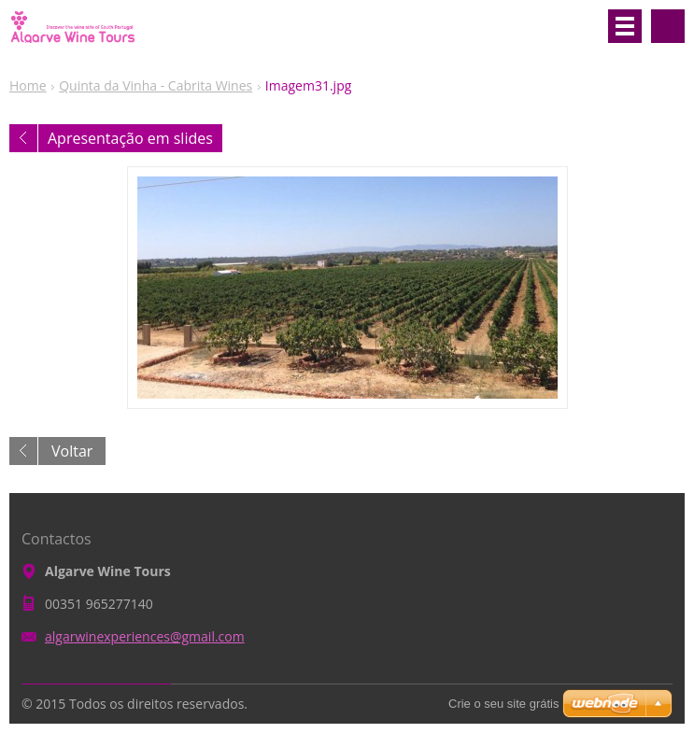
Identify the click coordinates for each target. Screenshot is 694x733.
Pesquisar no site (668, 26)
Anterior (23, 138)
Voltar (71, 451)
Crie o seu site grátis (503, 704)
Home (28, 85)
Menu (625, 26)
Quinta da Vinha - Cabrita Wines (155, 85)
